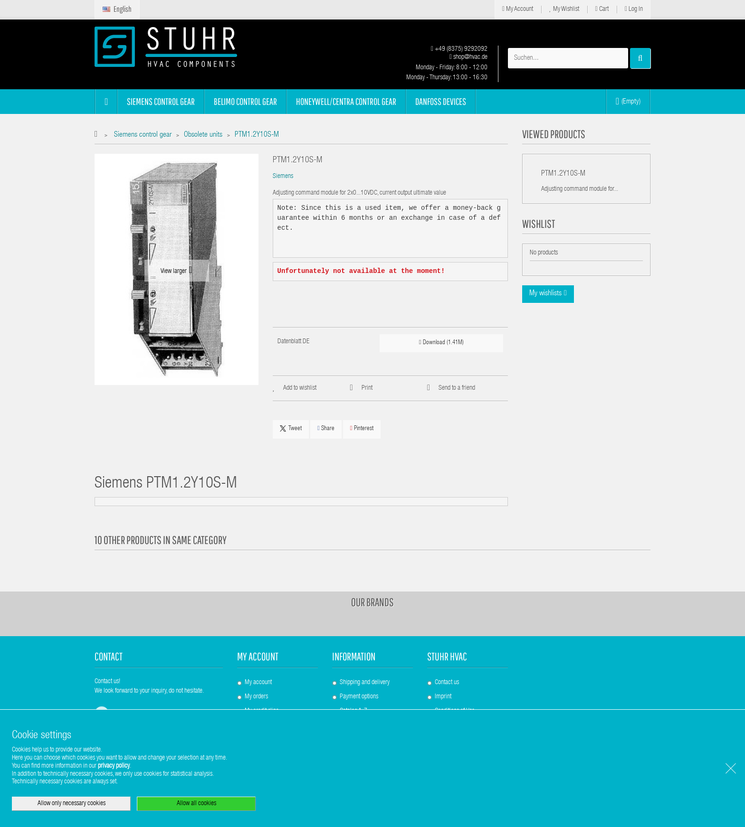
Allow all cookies (196, 803)
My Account (517, 9)
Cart (602, 9)
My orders (256, 697)
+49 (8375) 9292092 (459, 49)
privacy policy (114, 766)
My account (257, 656)
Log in (634, 9)
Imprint (443, 697)
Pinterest (361, 428)
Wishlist (538, 223)
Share (325, 428)
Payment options (359, 697)
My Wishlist (564, 9)
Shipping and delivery (365, 682)
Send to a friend (457, 388)
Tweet (291, 428)
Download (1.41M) (441, 342)
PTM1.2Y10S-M (563, 174)
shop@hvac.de (468, 57)
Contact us (447, 682)
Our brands (372, 602)
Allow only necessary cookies (71, 803)
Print (367, 388)
